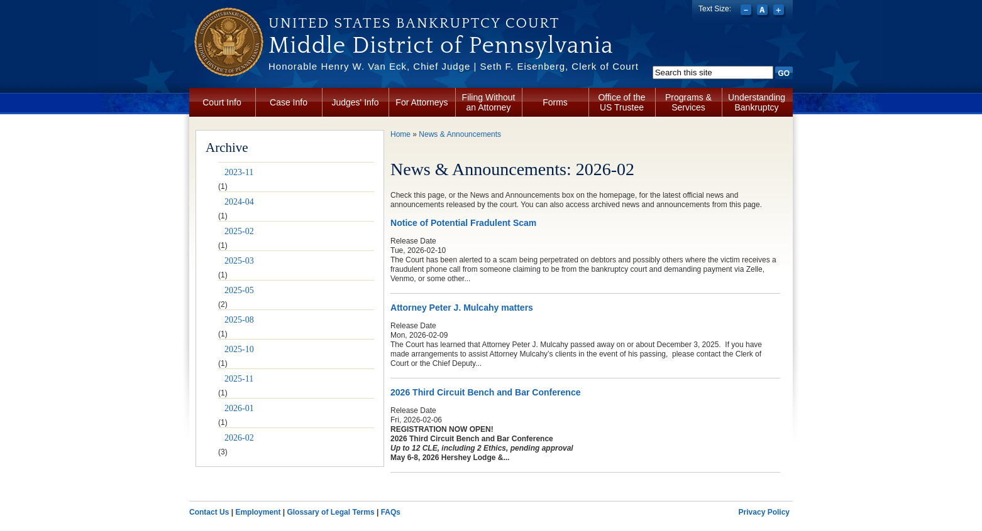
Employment (257, 512)
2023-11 (238, 172)
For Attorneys (421, 102)
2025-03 (239, 261)
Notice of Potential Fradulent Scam (463, 223)
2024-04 (239, 201)
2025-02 (239, 231)
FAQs (390, 512)
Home (400, 134)
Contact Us (209, 512)
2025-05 (239, 290)
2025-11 (238, 379)
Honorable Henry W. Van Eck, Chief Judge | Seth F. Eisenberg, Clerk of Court (453, 66)
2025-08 (239, 319)
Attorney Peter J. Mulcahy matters (461, 308)
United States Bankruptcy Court (414, 23)
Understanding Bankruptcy (756, 102)
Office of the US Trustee (621, 102)
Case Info (288, 102)
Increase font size (779, 11)
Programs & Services (688, 102)
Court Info (221, 102)
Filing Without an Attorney (489, 102)
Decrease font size (747, 11)
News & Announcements (460, 134)
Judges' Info (354, 102)
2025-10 (239, 349)
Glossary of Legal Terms (330, 512)
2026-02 (239, 437)
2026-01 (239, 408)
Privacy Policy (764, 512)
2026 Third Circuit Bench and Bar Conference (485, 392)
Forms (555, 102)
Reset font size (763, 11)
